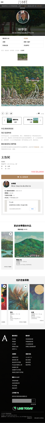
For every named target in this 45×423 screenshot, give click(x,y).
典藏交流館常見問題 (17, 373)
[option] (22, 57)
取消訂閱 (33, 405)
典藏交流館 (15, 347)
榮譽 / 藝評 (27, 42)
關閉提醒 (22, 8)
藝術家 (28, 336)
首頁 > (3, 50)
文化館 (14, 345)
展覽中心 (14, 350)
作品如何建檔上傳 (17, 366)
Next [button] (41, 250)
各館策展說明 (16, 384)
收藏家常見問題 (16, 371)
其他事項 (26, 45)
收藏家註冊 (15, 368)
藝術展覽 (28, 363)
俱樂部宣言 (15, 358)
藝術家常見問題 (16, 363)
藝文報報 (28, 361)
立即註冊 (39, 6)
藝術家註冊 (15, 361)
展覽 (4, 42)
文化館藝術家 (29, 345)
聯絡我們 (14, 389)
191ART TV (29, 358)
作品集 (26, 38)
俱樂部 (14, 355)
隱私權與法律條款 (39, 419)
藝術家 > (7, 50)
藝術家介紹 (6, 38)
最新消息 (28, 355)
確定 (32, 208)
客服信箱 (36, 147)
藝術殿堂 (14, 336)
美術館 (14, 340)
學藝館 (14, 342)
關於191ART (16, 378)
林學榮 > (12, 50)
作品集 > (17, 50)
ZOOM (42, 113)
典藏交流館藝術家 (31, 347)
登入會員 (23, 6)
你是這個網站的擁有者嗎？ (15, 208)
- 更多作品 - (22, 229)
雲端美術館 (15, 381)
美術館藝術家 (29, 340)
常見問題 (14, 386)
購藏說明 (29, 419)
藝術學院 (28, 366)
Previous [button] (4, 250)
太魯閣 (22, 50)
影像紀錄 (5, 45)
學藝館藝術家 (29, 342)
